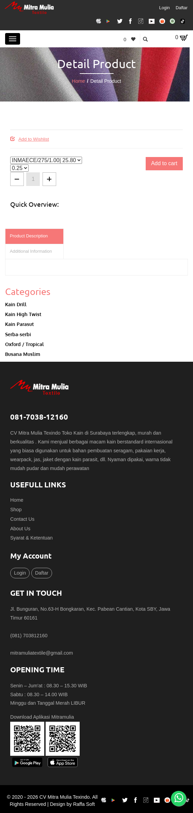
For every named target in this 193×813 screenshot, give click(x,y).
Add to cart (164, 163)
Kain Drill (16, 304)
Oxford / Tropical (24, 344)
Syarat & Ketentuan (31, 538)
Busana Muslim (22, 354)
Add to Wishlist (29, 139)
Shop (16, 509)
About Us (20, 528)
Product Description (29, 235)
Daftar (182, 7)
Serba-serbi (18, 334)
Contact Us (22, 519)
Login (164, 7)
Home (78, 81)
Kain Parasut (19, 324)
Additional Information (31, 251)
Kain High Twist (23, 314)
